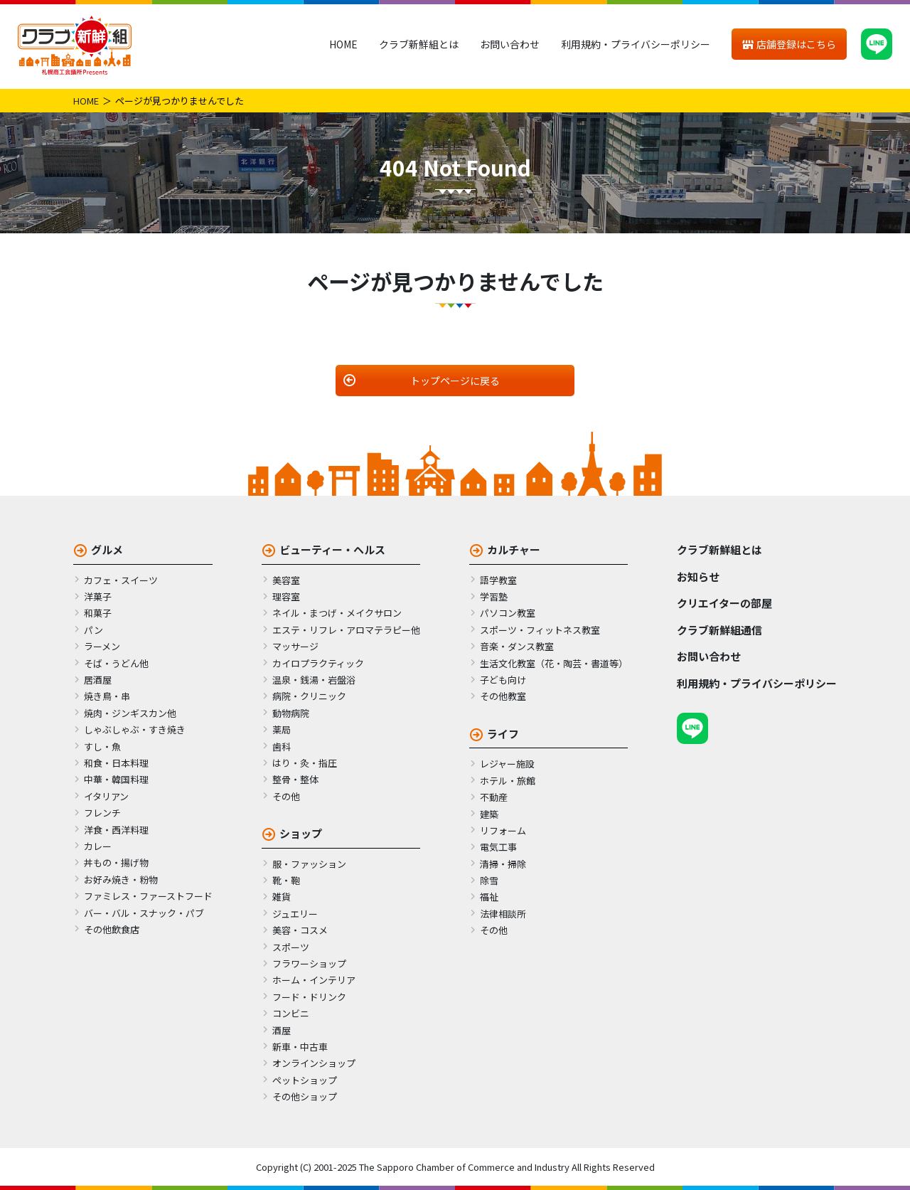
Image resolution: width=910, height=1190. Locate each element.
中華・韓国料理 (116, 779)
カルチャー (513, 549)
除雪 (489, 880)
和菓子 (98, 613)
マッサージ (295, 646)
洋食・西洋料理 (116, 829)
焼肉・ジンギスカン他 (130, 713)
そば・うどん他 (116, 663)
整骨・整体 (295, 779)
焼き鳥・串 (107, 696)
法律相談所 (503, 913)
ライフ (503, 733)
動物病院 (290, 713)
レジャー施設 (507, 763)
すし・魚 (102, 746)
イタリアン (106, 796)
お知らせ (698, 576)
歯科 (281, 746)
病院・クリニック (309, 696)
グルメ (107, 549)
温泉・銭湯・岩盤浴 (313, 679)
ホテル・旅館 (507, 780)
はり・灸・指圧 (304, 763)
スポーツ (290, 947)
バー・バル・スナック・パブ (144, 913)
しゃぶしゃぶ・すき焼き (135, 729)
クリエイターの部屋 (724, 602)
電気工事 (498, 847)
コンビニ (290, 1013)
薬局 (281, 729)
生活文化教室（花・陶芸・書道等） (554, 663)
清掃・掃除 (503, 864)
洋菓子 (98, 596)
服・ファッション (309, 864)
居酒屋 (98, 679)
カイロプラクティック (318, 663)
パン (93, 630)
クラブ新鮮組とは (419, 44)
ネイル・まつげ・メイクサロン (337, 613)
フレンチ (102, 812)
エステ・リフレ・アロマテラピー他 (346, 630)
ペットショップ (304, 1080)
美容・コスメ (300, 930)
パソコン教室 (507, 613)
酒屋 (281, 1030)
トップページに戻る (455, 380)
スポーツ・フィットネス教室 (540, 630)
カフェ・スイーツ (121, 580)
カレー (98, 846)
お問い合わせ (510, 44)
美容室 (286, 580)
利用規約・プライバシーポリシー (635, 44)
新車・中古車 (300, 1046)
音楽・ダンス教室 (517, 646)
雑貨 (281, 896)
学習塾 (494, 596)
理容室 (286, 596)
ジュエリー (295, 913)
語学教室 (498, 580)
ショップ (300, 833)
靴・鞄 (286, 880)
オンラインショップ (313, 1063)
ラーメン (102, 646)
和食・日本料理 (116, 763)
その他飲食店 (111, 929)
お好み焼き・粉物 (121, 879)
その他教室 (503, 696)
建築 (489, 814)
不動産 (494, 797)
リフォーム (503, 830)
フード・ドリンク (309, 997)
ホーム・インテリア (313, 980)
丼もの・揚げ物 (116, 862)
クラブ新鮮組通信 (719, 629)
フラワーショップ (309, 963)
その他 (286, 796)
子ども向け (503, 679)
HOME (343, 44)
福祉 (489, 896)
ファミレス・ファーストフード (148, 896)
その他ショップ (304, 1096)
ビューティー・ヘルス (332, 549)
